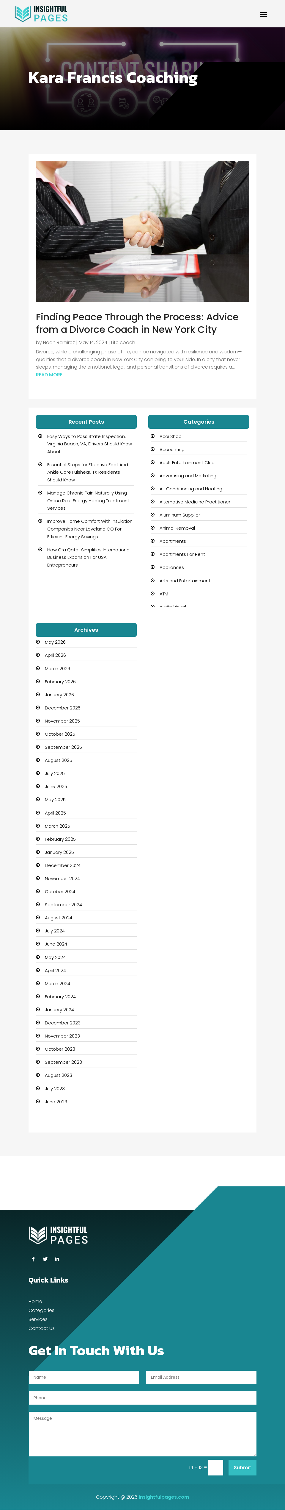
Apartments (173, 541)
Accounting (172, 449)
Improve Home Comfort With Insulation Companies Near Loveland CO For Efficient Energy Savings (90, 528)
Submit (242, 1467)
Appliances (172, 567)
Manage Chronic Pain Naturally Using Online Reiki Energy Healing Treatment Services (88, 500)
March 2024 (57, 983)
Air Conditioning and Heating (191, 489)
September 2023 (63, 1062)
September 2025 (63, 747)
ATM (164, 594)
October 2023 (60, 1049)
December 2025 (63, 708)
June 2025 (56, 786)
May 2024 (55, 957)
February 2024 (60, 996)
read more (49, 374)
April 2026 (55, 655)
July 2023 (55, 1088)
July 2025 (55, 773)
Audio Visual (173, 607)
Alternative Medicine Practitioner (195, 502)
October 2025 (60, 734)
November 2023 (62, 1036)
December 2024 (63, 865)
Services (38, 1320)
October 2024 (60, 891)
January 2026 (59, 695)
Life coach (123, 342)
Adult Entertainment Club (187, 462)
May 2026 (55, 642)
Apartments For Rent (182, 554)
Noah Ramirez (59, 342)
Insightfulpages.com (164, 1497)
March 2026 (57, 668)
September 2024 (63, 904)
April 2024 (55, 970)
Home (35, 1302)
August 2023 (58, 1075)
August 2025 (58, 760)
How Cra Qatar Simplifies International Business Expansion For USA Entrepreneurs (88, 557)
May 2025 (55, 799)
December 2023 (63, 1023)
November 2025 (62, 721)
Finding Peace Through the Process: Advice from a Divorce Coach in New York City (137, 323)
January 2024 (59, 1010)
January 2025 (59, 852)
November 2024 (62, 878)
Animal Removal (177, 528)
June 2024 (56, 944)
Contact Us (42, 1329)
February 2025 (60, 839)
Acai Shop (171, 436)
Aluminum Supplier (180, 515)
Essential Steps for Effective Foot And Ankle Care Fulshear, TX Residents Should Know (87, 472)
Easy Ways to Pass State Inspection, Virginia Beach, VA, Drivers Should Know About (89, 444)
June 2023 (56, 1102)
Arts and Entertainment (185, 581)
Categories (41, 1311)
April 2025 (55, 813)
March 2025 (57, 826)
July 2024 (55, 931)
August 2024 (58, 918)
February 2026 (60, 681)
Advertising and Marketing (188, 475)
